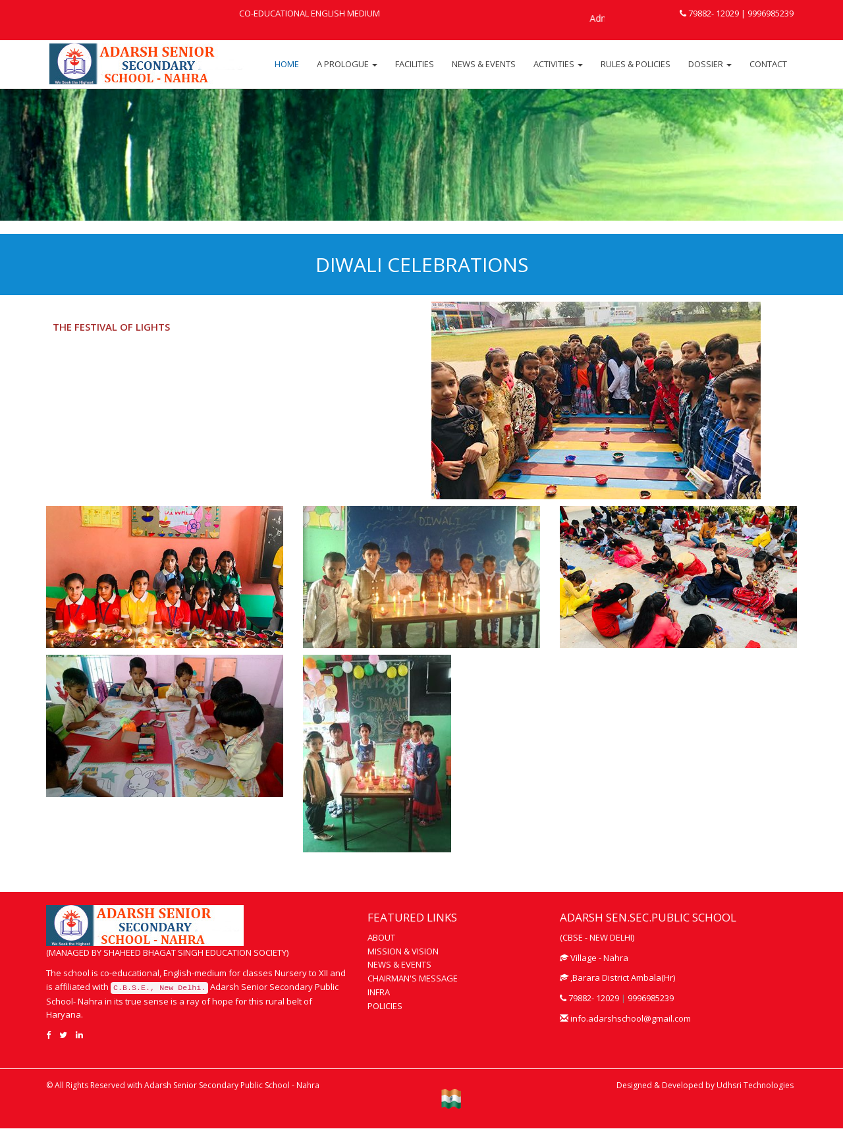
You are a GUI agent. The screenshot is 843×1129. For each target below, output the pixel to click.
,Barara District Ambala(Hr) (617, 977)
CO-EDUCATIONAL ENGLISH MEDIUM (309, 13)
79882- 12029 (709, 13)
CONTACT (768, 64)
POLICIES (384, 1006)
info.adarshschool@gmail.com (625, 1018)
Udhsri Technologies (755, 1085)
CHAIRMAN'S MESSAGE (412, 978)
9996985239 (770, 13)
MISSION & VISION (403, 951)
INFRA (378, 992)
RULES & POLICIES (635, 64)
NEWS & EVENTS (484, 64)
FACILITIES (414, 64)
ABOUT (381, 937)
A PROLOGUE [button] (347, 64)
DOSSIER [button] (710, 64)
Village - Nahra (594, 958)
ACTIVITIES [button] (558, 64)
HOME (287, 64)
